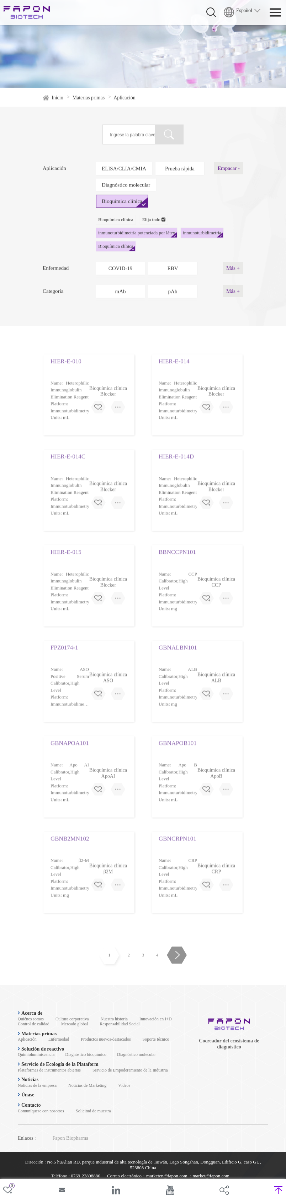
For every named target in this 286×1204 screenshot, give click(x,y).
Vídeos (124, 1085)
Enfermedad (58, 1039)
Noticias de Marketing (87, 1085)
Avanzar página (176, 971)
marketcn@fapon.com (166, 1175)
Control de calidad (33, 1023)
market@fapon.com (210, 1175)
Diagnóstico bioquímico (85, 1054)
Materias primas (89, 103)
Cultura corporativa (72, 1018)
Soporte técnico (156, 1039)
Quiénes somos (31, 1018)
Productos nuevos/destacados (106, 1039)
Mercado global (74, 1023)
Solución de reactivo (41, 1049)
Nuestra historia (114, 1018)
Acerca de (30, 1013)
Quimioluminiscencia (36, 1054)
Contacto (29, 1105)
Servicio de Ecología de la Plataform (58, 1064)
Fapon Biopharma (71, 1138)
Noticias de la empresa (37, 1085)
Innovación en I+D (155, 1018)
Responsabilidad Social (119, 1023)
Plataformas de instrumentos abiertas (49, 1070)
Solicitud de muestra (93, 1110)
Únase (26, 1094)
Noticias (28, 1079)
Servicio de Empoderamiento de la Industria (130, 1070)
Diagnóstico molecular (136, 1054)
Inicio (57, 103)
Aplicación (27, 1039)
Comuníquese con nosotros (41, 1110)
